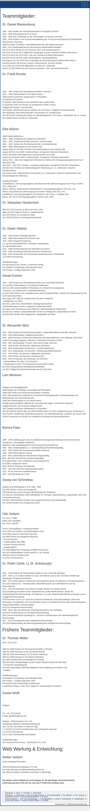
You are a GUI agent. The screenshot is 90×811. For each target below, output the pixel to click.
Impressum (60, 804)
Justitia (45, 800)
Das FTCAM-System (35, 795)
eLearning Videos (12, 800)
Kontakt (26, 793)
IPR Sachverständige (28, 799)
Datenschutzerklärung (77, 804)
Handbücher (79, 799)
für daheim (67, 795)
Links (57, 799)
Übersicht (20, 795)
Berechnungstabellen (30, 797)
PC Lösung (79, 795)
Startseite (9, 793)
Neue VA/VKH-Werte (31, 800)
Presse (45, 797)
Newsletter (66, 799)
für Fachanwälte (53, 795)
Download (37, 793)
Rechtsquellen (46, 799)
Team (18, 793)
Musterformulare (12, 797)
